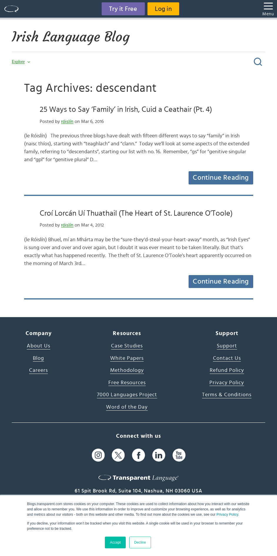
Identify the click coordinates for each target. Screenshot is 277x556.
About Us (38, 346)
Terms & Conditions (226, 394)
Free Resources (127, 382)
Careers (38, 370)
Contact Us (227, 358)
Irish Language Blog (71, 36)
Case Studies (127, 346)
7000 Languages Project (127, 394)
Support (227, 346)
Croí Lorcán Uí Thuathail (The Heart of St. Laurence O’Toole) (136, 213)
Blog (38, 358)
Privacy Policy (227, 514)
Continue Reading (221, 177)
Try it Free (123, 9)
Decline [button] (140, 542)
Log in (163, 9)
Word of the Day (127, 407)
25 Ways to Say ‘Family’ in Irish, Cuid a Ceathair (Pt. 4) (126, 109)
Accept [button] (115, 542)
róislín (67, 121)
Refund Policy (227, 370)
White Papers (127, 358)
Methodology (127, 370)
